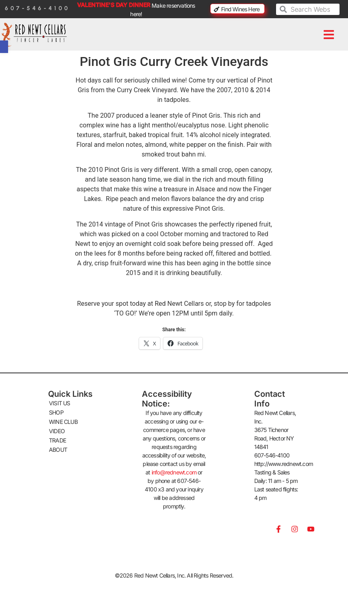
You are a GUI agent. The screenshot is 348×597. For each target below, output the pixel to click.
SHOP (56, 412)
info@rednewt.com (174, 472)
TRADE (57, 440)
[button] (329, 34)
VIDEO (57, 431)
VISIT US (59, 403)
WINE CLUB (63, 421)
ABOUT (58, 449)
